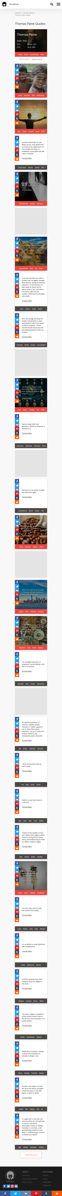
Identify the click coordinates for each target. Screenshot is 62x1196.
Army (26, 893)
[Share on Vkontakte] (17, 74)
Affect (41, 1001)
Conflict (32, 203)
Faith (25, 821)
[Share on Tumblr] (17, 82)
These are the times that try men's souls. (31, 765)
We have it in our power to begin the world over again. (33, 491)
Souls (32, 784)
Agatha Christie (37, 59)
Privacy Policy (27, 1182)
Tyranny (28, 1001)
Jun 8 (29, 47)
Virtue (20, 1073)
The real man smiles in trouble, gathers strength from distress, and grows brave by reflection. (33, 76)
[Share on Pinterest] (17, 78)
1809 (33, 47)
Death (40, 309)
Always (41, 1073)
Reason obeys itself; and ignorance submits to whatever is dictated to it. (33, 426)
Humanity (33, 1147)
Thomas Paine (33, 83)
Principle (34, 1073)
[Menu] (58, 4)
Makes (41, 821)
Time (19, 410)
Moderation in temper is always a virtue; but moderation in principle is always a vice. (33, 1053)
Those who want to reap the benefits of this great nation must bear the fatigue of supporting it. (32, 527)
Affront (38, 965)
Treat (23, 965)
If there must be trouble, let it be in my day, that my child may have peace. (33, 112)
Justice (26, 857)
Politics (27, 309)
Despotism (41, 684)
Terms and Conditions (30, 1179)
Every (20, 54)
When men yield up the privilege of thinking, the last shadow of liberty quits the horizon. (33, 592)
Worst (35, 1001)
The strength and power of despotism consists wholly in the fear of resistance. (33, 664)
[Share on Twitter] (17, 70)
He (42, 1109)
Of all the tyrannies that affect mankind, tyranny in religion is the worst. (32, 981)
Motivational (23, 203)
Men (26, 611)
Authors (45, 1175)
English (19, 41)
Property (20, 345)
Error (36, 929)
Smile (20, 95)
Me (20, 748)
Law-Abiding (41, 345)
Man (42, 54)
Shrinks (42, 929)
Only (31, 929)
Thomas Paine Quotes (23, 15)
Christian (40, 748)
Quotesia (18, 13)
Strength (27, 95)
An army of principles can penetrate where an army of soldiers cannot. (31, 873)
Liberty (37, 167)
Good (26, 54)
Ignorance (20, 446)
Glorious (40, 203)
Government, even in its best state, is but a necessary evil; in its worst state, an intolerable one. (32, 249)
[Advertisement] (31, 221)
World (27, 345)
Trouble (31, 131)
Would (33, 345)
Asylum (39, 1037)
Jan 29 (30, 44)
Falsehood (30, 965)
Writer (25, 41)
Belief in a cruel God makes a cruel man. (32, 801)
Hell (38, 1109)
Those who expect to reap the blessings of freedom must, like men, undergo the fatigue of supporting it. (33, 628)
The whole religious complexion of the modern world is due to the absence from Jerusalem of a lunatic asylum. (33, 1017)
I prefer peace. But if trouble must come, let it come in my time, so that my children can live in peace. (33, 390)
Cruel (35, 821)
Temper (26, 1073)
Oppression (22, 167)
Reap (41, 547)
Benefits (28, 547)
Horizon (40, 611)
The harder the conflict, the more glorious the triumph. (33, 184)
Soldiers (32, 893)
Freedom (22, 647)
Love (21, 309)
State (41, 268)
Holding (41, 1147)
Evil (36, 268)
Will (42, 167)
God (19, 821)
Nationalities (47, 1182)
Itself (43, 446)
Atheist (25, 1147)
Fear (27, 684)
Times (38, 784)
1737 (34, 44)
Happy (33, 857)
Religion (21, 1001)
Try (22, 784)
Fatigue (40, 647)
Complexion (30, 1037)
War (26, 1109)
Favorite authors (28, 13)
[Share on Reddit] (17, 86)
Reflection (40, 95)
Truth (19, 929)
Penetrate (40, 893)
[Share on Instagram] (12, 1186)
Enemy (30, 167)
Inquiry (25, 929)
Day (18, 131)
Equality (40, 857)
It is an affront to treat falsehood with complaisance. (33, 945)
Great (21, 547)
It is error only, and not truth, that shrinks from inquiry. (32, 909)
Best (31, 268)
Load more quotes (31, 1155)
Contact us (26, 1175)
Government (34, 54)
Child (43, 131)
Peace (24, 131)
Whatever (29, 446)
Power (37, 511)
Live (37, 410)
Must (37, 131)
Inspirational (22, 511)
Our (42, 511)
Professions (47, 1185)
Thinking (33, 611)
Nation (35, 547)
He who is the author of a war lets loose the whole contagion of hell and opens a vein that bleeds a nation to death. (32, 1089)
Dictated (37, 446)
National (32, 748)
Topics (45, 1179)
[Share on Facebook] (17, 66)
